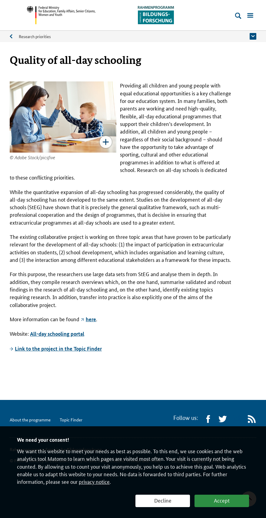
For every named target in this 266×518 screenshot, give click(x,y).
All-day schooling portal (57, 333)
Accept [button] (222, 500)
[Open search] (238, 15)
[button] (253, 36)
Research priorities (35, 36)
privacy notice (94, 481)
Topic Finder (71, 420)
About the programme (14, 37)
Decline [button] (162, 500)
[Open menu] (250, 15)
